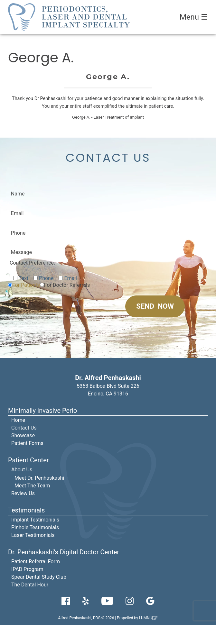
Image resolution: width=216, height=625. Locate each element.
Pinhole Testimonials (35, 527)
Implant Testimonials (35, 520)
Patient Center (28, 460)
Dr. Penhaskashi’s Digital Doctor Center (63, 552)
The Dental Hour (29, 585)
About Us (21, 469)
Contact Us (24, 428)
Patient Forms (27, 443)
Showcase (23, 435)
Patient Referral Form (35, 561)
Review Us (23, 493)
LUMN (148, 618)
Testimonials (26, 510)
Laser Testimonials (33, 535)
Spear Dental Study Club (38, 577)
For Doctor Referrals (67, 285)
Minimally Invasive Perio (42, 410)
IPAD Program (27, 569)
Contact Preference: (32, 263)
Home (18, 420)
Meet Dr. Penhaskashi (39, 478)
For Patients (26, 285)
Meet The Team (32, 486)
